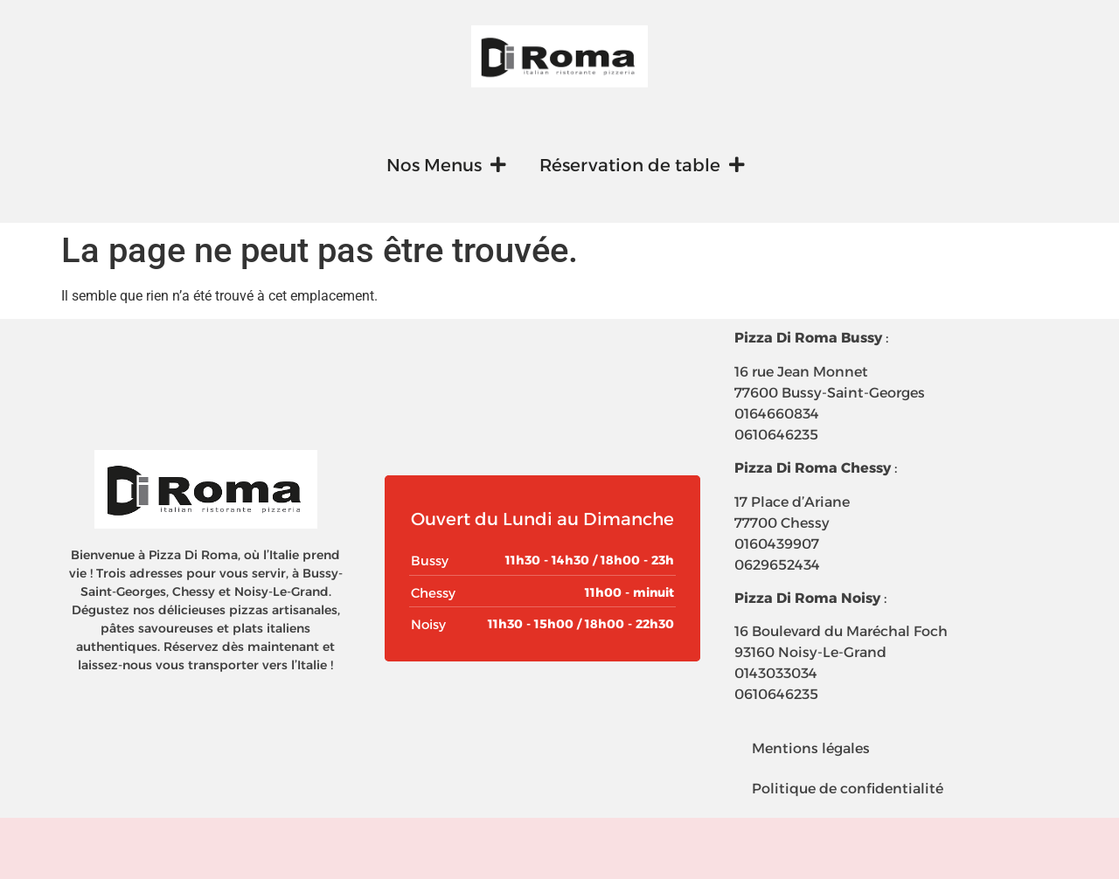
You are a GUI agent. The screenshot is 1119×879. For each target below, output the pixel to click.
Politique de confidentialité (847, 788)
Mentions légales (811, 748)
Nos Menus (446, 165)
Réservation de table (642, 165)
